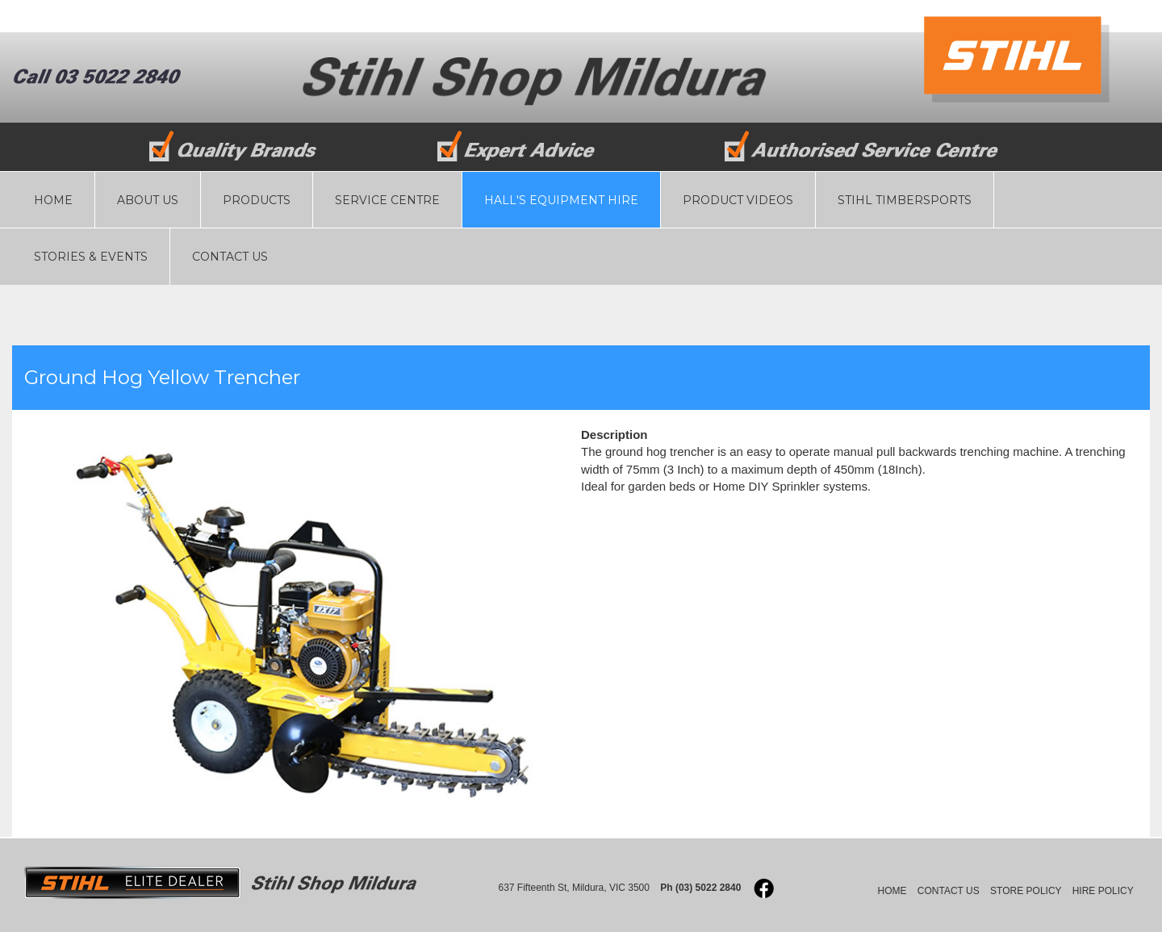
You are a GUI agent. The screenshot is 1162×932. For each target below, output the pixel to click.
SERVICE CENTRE (387, 200)
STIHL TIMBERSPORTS (905, 200)
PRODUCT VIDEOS (738, 200)
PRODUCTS (256, 200)
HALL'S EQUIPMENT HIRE (561, 200)
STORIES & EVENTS (91, 256)
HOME (53, 200)
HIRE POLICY (1103, 890)
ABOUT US (147, 200)
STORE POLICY (1025, 890)
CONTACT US (230, 256)
